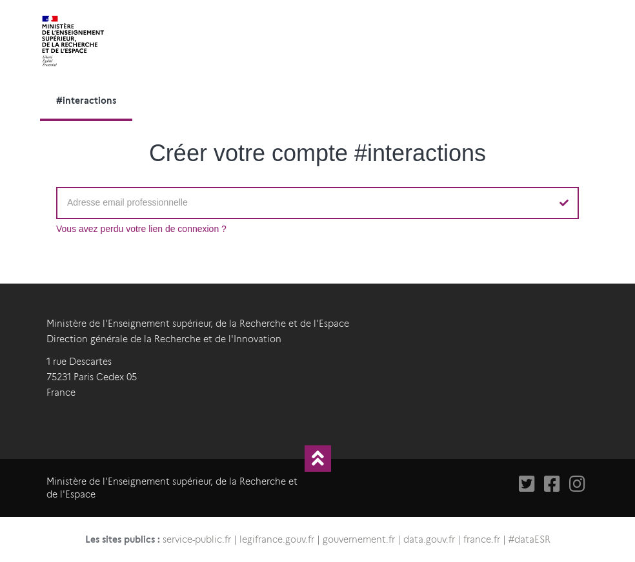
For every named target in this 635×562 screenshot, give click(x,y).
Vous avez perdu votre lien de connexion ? (141, 229)
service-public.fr (197, 539)
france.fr (481, 539)
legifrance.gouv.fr (276, 539)
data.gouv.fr (429, 539)
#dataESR (529, 539)
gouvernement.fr (359, 539)
